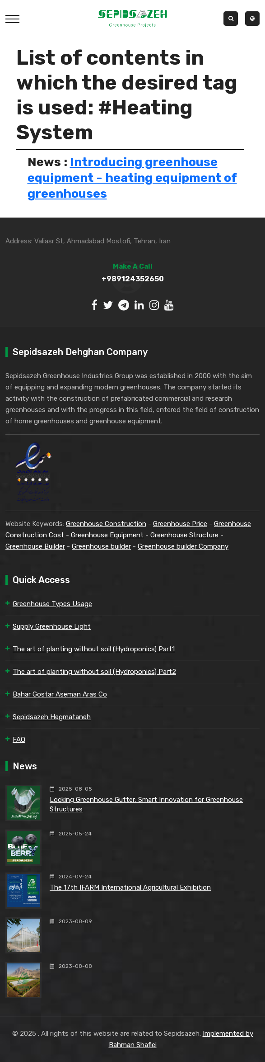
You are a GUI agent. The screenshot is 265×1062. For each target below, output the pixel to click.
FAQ (19, 739)
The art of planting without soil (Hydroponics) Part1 (94, 649)
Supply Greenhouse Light (52, 626)
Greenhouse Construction (106, 524)
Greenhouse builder (101, 546)
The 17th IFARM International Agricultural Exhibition (130, 887)
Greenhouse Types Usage (52, 604)
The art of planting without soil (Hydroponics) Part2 (94, 672)
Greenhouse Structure (184, 535)
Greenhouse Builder (35, 546)
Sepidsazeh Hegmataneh (52, 717)
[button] (252, 18)
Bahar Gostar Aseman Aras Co (60, 694)
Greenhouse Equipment (107, 535)
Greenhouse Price (180, 524)
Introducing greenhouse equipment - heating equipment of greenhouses (132, 178)
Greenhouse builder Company (183, 546)
